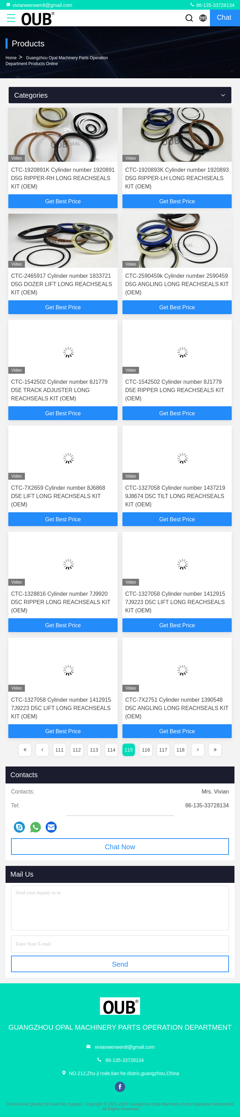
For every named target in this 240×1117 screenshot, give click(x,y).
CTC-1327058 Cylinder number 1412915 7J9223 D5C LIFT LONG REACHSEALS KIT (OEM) (175, 602)
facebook (120, 1087)
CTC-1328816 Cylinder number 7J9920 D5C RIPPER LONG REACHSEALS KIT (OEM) (60, 602)
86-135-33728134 (212, 5)
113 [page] (94, 750)
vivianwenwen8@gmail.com (39, 5)
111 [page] (59, 750)
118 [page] (180, 750)
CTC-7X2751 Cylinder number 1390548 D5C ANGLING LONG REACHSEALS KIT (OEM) (176, 708)
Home (11, 57)
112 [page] (77, 750)
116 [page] (146, 750)
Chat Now (120, 847)
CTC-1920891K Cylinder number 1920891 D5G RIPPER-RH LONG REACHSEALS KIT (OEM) (63, 178)
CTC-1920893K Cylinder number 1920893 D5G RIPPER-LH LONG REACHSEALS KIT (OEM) (177, 178)
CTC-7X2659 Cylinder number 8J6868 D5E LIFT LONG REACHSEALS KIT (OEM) (58, 496)
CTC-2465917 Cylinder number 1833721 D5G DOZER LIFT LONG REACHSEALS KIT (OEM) (61, 284)
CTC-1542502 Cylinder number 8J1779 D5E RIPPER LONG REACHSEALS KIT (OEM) (174, 390)
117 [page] (163, 750)
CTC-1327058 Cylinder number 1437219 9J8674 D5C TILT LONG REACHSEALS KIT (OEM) (175, 496)
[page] (25, 750)
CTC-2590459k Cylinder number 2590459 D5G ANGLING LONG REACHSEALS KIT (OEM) (177, 284)
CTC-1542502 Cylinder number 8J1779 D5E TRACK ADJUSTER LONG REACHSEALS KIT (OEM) (59, 390)
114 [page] (111, 750)
